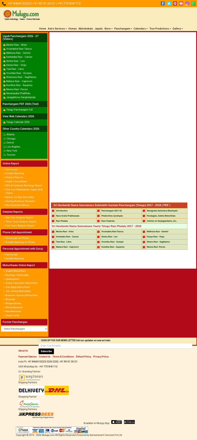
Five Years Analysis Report (19, 225)
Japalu (99, 28)
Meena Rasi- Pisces (17, 89)
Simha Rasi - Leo (15, 61)
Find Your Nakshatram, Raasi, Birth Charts (24, 191)
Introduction (62, 211)
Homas (72, 28)
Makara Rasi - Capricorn (19, 81)
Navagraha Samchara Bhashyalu (162, 211)
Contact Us (44, 356)
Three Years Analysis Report (20, 221)
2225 (55, 361)
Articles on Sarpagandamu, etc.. (162, 221)
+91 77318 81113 (69, 3)
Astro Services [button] (57, 28)
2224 (49, 361)
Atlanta (10, 134)
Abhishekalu (85, 28)
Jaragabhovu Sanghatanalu (21, 97)
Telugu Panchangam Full (19, 109)
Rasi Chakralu (108, 221)
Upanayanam (12, 279)
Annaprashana (13, 303)
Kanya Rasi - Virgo (16, 65)
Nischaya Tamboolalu (17, 275)
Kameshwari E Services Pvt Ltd (106, 435)
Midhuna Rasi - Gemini (18, 52)
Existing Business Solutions (20, 201)
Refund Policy (83, 356)
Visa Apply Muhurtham (17, 287)
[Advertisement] (123, 42)
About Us (23, 350)
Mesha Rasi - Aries (16, 44)
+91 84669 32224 (19, 3)
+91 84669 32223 (37, 361)
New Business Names (17, 205)
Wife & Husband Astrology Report (23, 185)
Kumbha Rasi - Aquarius (19, 85)
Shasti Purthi (12, 315)
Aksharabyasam (14, 307)
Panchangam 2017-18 (111, 211)
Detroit (10, 142)
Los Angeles (13, 146)
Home (43, 28)
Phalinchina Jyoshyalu (112, 216)
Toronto (11, 154)
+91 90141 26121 (44, 3)
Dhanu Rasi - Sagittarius (158, 242)
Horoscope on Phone (17, 238)
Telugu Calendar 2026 (18, 122)
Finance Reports (14, 177)
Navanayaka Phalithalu (18, 93)
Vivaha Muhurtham (15, 270)
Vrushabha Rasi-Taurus (19, 48)
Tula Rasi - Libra (15, 68)
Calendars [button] (141, 28)
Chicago (11, 138)
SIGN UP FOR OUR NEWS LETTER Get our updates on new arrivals (75, 340)
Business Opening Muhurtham (21, 295)
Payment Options (27, 356)
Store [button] (108, 28)
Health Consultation (16, 181)
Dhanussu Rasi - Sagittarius (21, 77)
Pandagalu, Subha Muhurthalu (161, 216)
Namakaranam (13, 311)
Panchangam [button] (123, 28)
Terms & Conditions (63, 356)
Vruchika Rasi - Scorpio (19, 73)
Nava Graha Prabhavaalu (67, 216)
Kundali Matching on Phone (20, 242)
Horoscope (11, 169)
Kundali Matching (14, 173)
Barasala (10, 299)
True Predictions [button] (160, 28)
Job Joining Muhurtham (18, 291)
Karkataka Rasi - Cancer (19, 56)
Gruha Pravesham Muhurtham (21, 283)
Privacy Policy (101, 356)
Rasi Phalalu (62, 221)
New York (12, 150)
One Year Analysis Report (19, 217)
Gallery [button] (178, 28)
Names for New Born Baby (19, 197)
